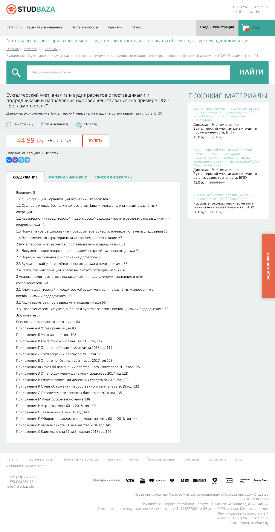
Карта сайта (217, 460)
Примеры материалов (80, 460)
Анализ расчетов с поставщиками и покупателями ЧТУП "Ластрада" (223, 197)
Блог (239, 460)
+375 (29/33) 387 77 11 (250, 7)
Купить (95, 141)
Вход (204, 27)
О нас (136, 27)
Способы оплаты (161, 460)
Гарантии (115, 27)
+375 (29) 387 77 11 (22, 477)
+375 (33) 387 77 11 (22, 482)
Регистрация (223, 27)
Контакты (191, 460)
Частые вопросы (85, 27)
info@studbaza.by (246, 12)
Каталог (12, 27)
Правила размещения (44, 27)
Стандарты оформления (25, 466)
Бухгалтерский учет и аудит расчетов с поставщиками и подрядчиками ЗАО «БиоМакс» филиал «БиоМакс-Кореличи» (226, 114)
